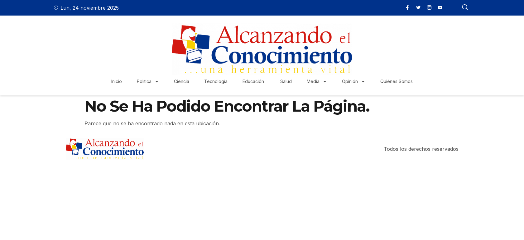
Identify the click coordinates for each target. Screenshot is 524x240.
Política (148, 81)
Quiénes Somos (396, 81)
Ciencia (181, 81)
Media (317, 81)
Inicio (116, 81)
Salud (286, 81)
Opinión (353, 81)
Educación (254, 81)
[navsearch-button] (465, 7)
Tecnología (216, 81)
